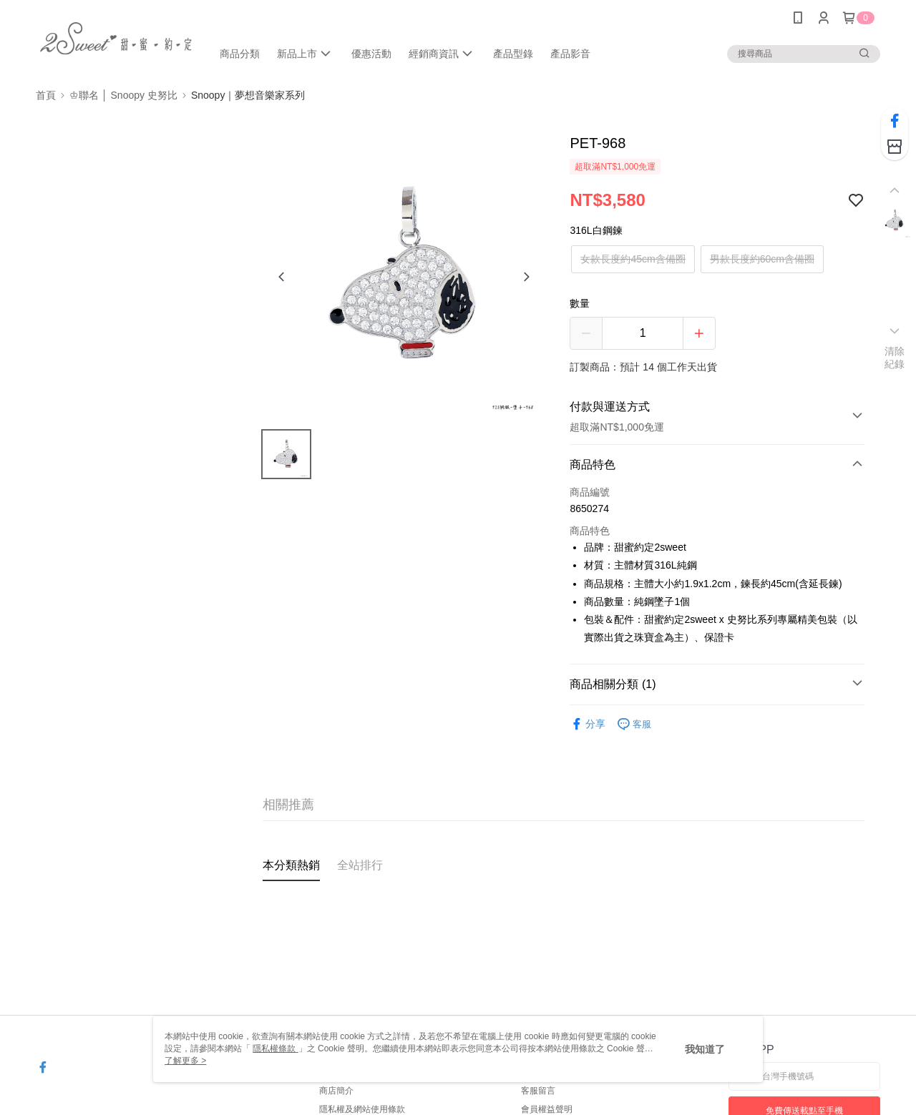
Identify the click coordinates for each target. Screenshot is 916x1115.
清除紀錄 (895, 357)
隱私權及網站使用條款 (362, 1109)
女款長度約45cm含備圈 (632, 259)
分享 (587, 724)
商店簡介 (336, 1091)
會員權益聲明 (546, 1109)
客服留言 (538, 1091)
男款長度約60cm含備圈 (762, 259)
